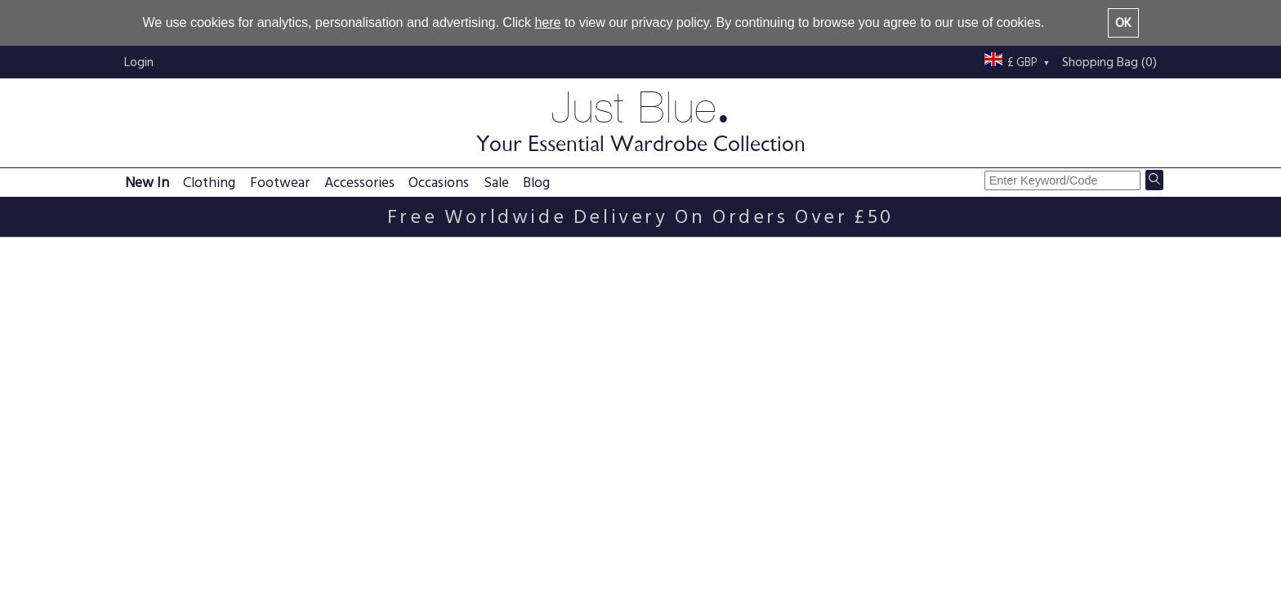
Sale (496, 182)
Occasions (438, 182)
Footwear (280, 182)
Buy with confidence (802, 543)
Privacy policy (574, 503)
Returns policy (365, 543)
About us (770, 503)
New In (147, 182)
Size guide (563, 543)
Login (139, 62)
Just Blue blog (992, 503)
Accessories (359, 182)
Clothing (209, 182)
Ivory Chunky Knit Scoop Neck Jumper (283, 321)
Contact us (775, 523)
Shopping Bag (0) (1109, 62)
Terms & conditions (590, 523)
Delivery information (383, 523)
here (547, 22)
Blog (536, 182)
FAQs (341, 503)
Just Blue (640, 119)
